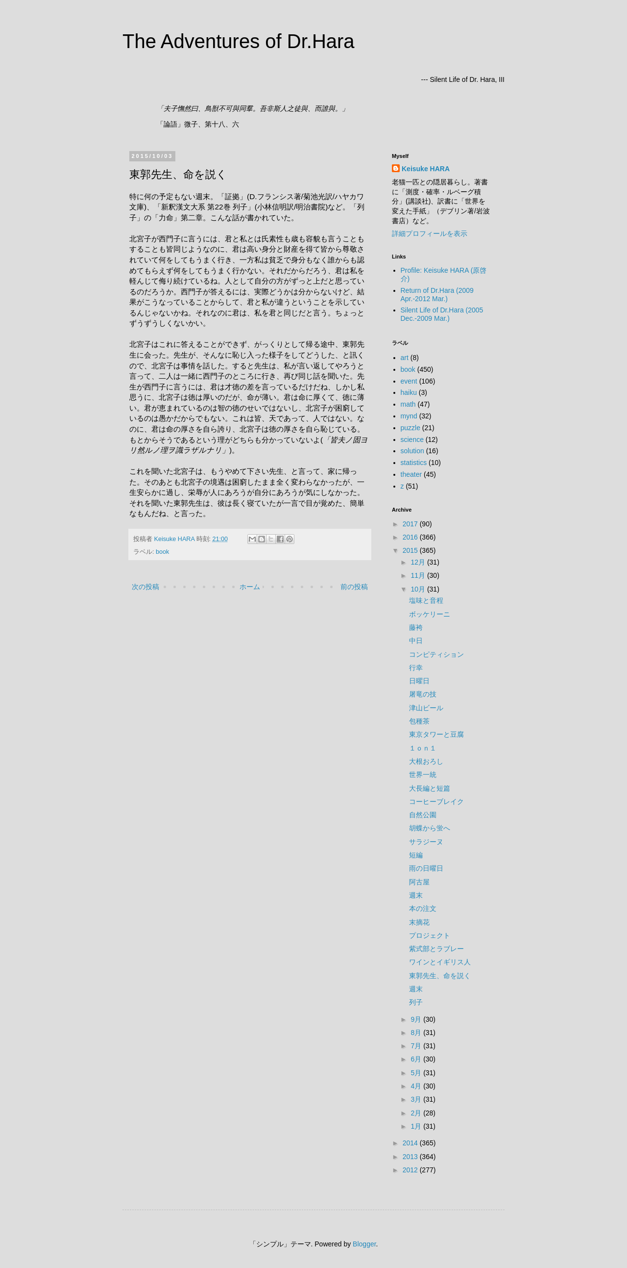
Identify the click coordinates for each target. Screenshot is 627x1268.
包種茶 (419, 721)
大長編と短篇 (429, 788)
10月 (418, 589)
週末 (416, 895)
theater (411, 474)
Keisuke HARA (426, 169)
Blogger (364, 1244)
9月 (416, 1019)
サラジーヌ (426, 842)
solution (412, 451)
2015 (411, 550)
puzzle (410, 428)
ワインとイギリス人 (440, 962)
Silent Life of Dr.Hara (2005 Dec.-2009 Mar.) (442, 314)
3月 (416, 1099)
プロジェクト (429, 935)
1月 (416, 1126)
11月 (418, 575)
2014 (411, 1143)
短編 (416, 855)
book (162, 551)
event (409, 381)
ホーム (250, 587)
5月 (416, 1073)
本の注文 (422, 908)
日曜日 (419, 681)
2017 (411, 524)
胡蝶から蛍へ (429, 828)
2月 (416, 1113)
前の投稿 (354, 587)
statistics (414, 462)
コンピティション (436, 654)
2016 (411, 537)
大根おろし (426, 761)
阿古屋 (419, 882)
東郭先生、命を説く (440, 976)
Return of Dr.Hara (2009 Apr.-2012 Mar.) (437, 294)
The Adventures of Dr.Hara (238, 41)
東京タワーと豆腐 (436, 734)
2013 (411, 1157)
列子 (416, 1002)
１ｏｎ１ (422, 748)
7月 (416, 1046)
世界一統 (422, 774)
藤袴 (416, 627)
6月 (416, 1059)
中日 (416, 641)
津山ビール (426, 708)
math (408, 404)
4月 (416, 1086)
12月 (418, 562)
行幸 (416, 668)
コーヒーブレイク (436, 801)
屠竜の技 (422, 694)
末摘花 (419, 922)
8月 (416, 1032)
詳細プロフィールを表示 (429, 233)
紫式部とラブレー (436, 949)
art (405, 358)
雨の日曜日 (426, 868)
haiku (409, 392)
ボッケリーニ (429, 614)
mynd (409, 416)
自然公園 (422, 815)
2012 (411, 1170)
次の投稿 (145, 587)
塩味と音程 (426, 600)
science (412, 439)
